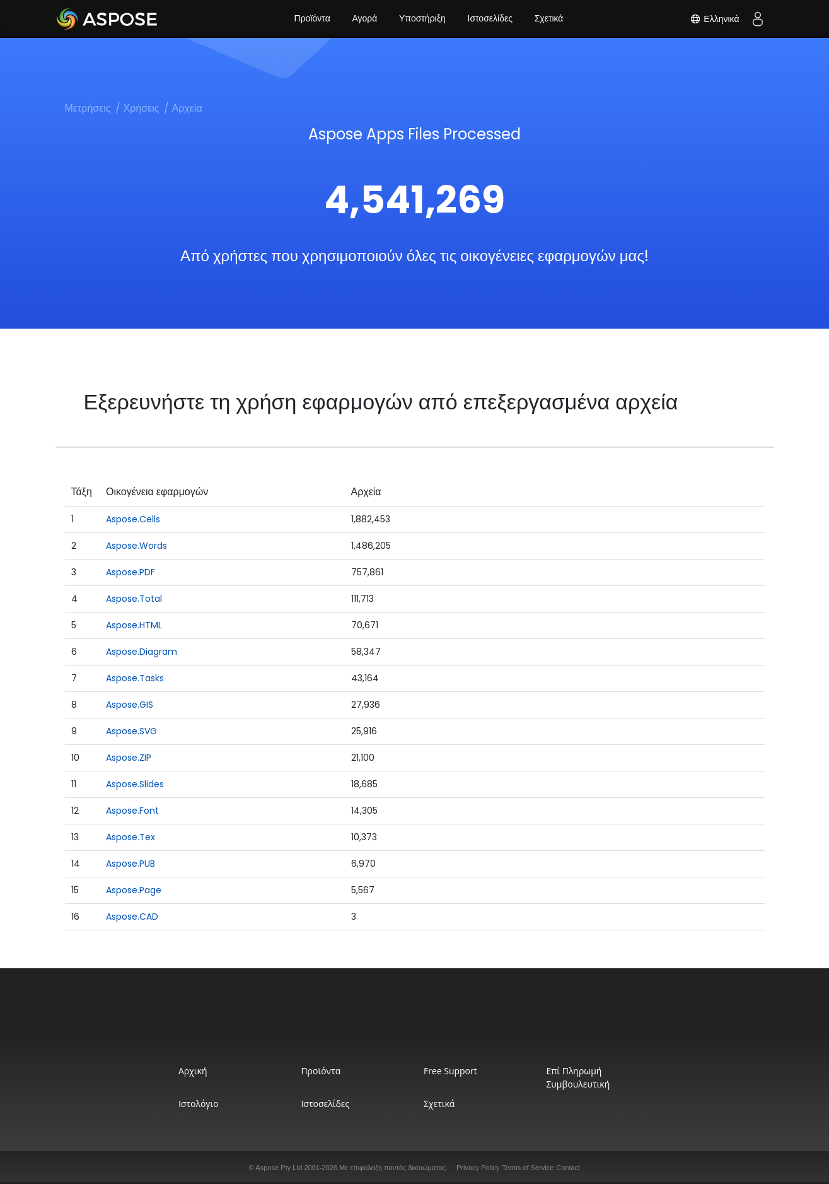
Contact (568, 1167)
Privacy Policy (477, 1167)
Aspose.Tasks (135, 678)
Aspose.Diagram (141, 651)
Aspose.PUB (130, 863)
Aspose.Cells (133, 519)
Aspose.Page (133, 890)
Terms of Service (528, 1167)
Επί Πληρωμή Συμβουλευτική (580, 1077)
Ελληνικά (714, 19)
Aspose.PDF (130, 572)
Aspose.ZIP (128, 757)
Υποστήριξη (422, 19)
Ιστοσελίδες (490, 19)
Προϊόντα (312, 19)
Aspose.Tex (130, 837)
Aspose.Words (136, 545)
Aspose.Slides (135, 784)
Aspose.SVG (131, 731)
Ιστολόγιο (196, 1104)
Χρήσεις (141, 108)
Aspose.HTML (134, 625)
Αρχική (190, 1071)
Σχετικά (549, 19)
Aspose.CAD (132, 916)
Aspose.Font (132, 810)
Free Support (451, 1071)
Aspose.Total (134, 598)
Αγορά (364, 19)
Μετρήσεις (88, 108)
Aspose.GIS (129, 704)
